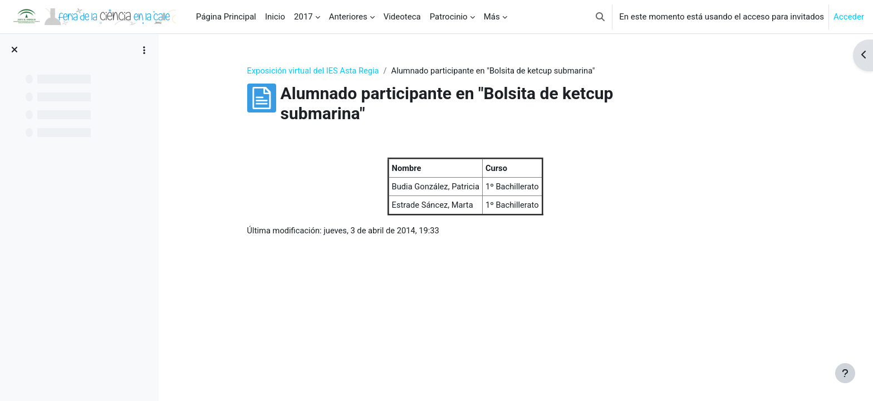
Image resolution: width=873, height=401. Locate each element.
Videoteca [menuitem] (402, 17)
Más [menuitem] (492, 17)
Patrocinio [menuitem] (449, 17)
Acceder (848, 17)
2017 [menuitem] (303, 17)
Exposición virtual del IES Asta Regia (356, 71)
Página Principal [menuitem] (226, 17)
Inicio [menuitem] (275, 17)
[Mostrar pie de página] (845, 373)
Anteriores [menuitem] (348, 17)
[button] (600, 16)
